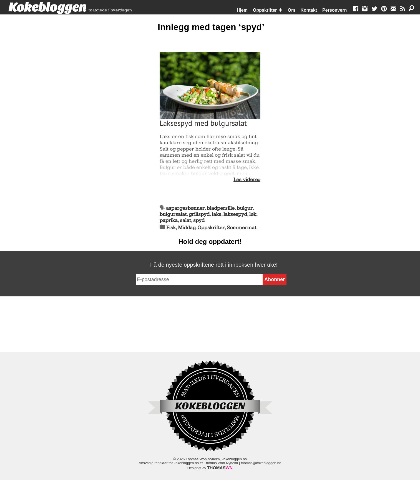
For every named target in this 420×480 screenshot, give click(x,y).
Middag (186, 227)
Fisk (171, 227)
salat (185, 220)
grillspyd (199, 214)
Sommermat (241, 227)
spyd (199, 220)
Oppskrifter (265, 10)
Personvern (334, 10)
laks (216, 214)
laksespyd (235, 214)
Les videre (245, 180)
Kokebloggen (47, 7)
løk (252, 214)
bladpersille (221, 208)
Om (291, 10)
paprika (169, 220)
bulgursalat (173, 214)
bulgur (245, 208)
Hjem (242, 10)
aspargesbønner (185, 208)
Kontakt (308, 10)
